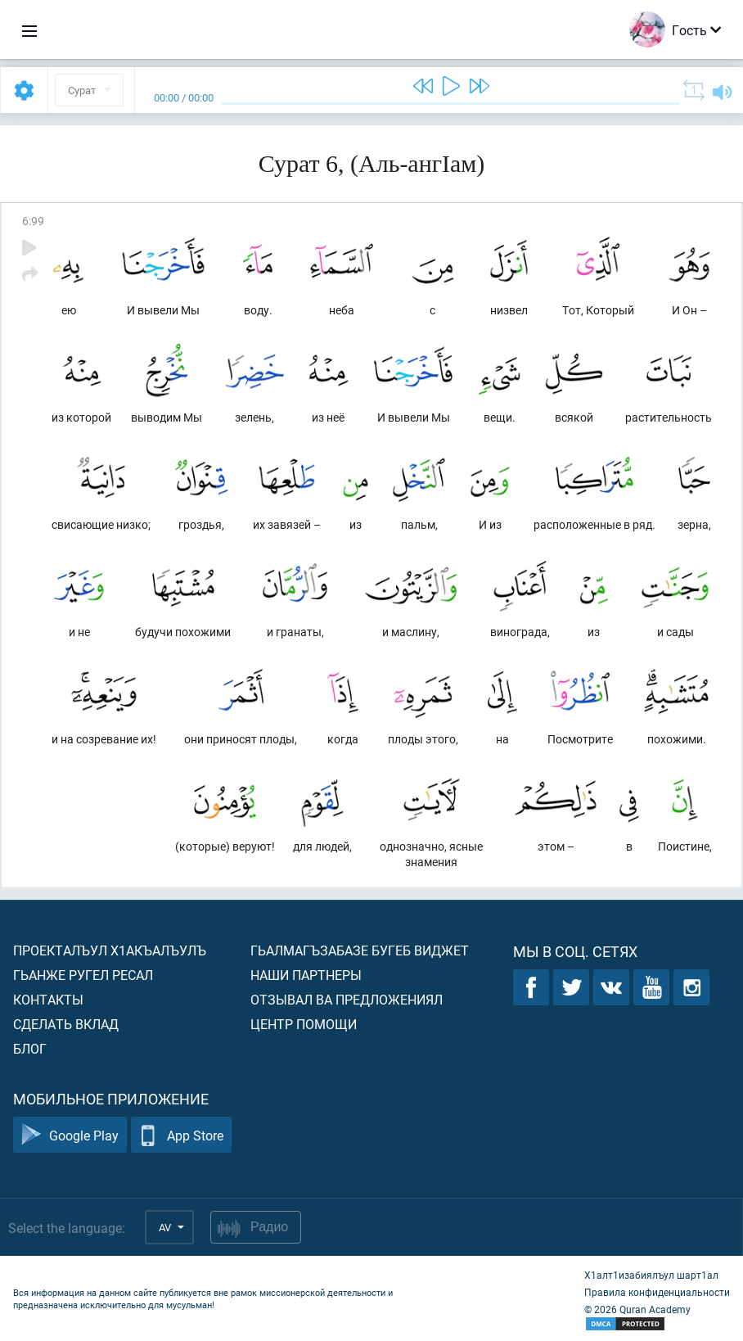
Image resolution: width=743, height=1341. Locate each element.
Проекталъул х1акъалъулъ (109, 950)
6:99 (33, 220)
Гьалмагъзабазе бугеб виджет (359, 950)
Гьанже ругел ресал (83, 974)
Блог (30, 1048)
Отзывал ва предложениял (346, 999)
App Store (181, 1135)
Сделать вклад (66, 1023)
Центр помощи (303, 1023)
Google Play (70, 1135)
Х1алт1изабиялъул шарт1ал (651, 1274)
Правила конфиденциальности (657, 1291)
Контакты (48, 999)
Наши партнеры (306, 974)
